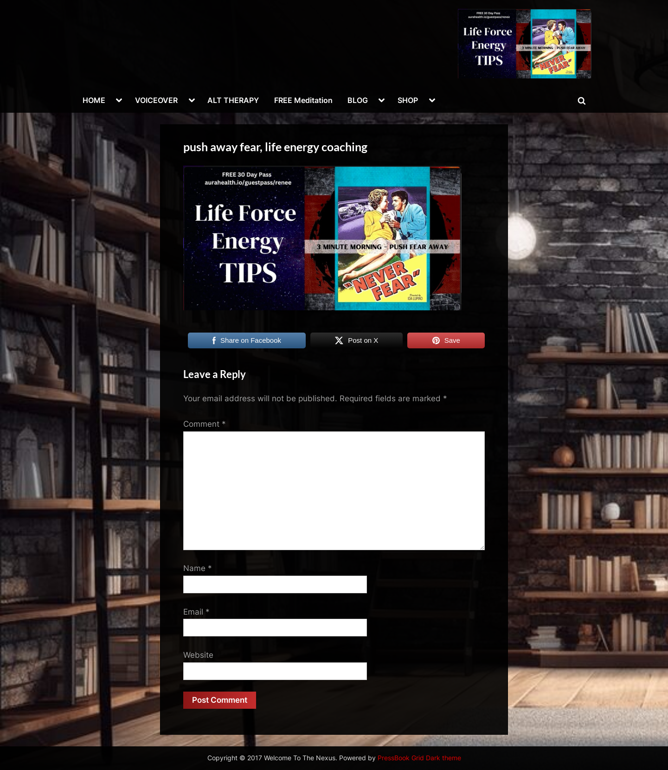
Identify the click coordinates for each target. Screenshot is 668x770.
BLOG (357, 100)
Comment (204, 424)
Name (197, 568)
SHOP (408, 100)
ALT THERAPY (233, 100)
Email (196, 611)
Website (198, 655)
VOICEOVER (156, 100)
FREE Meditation (303, 100)
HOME (94, 100)
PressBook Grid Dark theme (419, 758)
